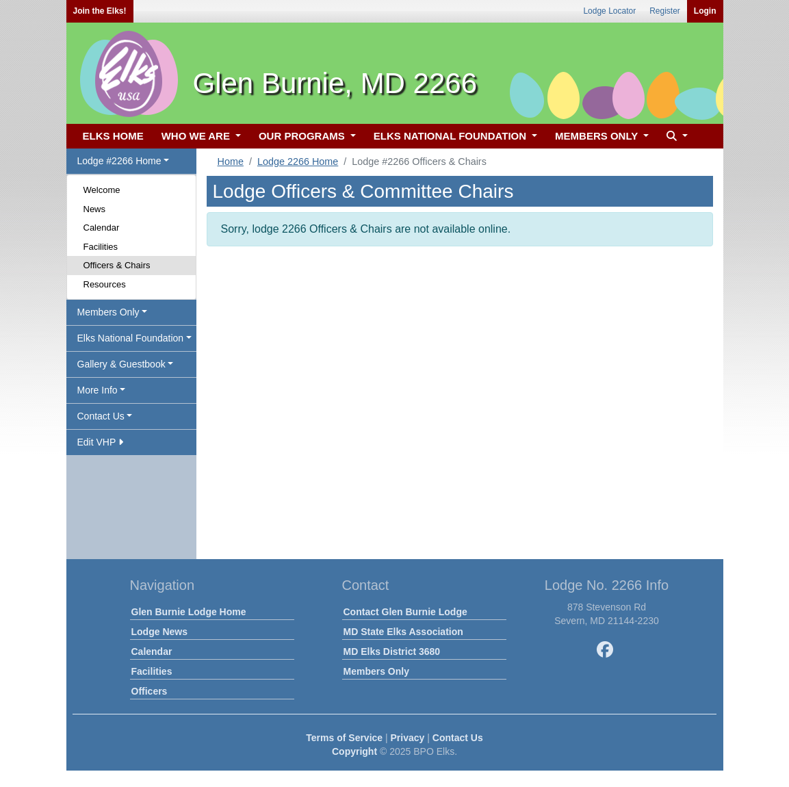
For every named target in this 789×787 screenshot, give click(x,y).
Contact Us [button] (101, 416)
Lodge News (159, 631)
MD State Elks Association (403, 631)
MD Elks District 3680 (392, 651)
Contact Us (457, 737)
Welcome (101, 190)
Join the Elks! (100, 11)
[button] (675, 136)
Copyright (354, 751)
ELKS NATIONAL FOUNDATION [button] (452, 136)
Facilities (100, 247)
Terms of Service (344, 737)
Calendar (101, 227)
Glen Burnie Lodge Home (188, 611)
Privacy (408, 737)
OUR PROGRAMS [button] (303, 136)
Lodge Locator (609, 11)
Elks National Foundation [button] (130, 338)
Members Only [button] (108, 312)
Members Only (376, 671)
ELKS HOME (113, 136)
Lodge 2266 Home (297, 161)
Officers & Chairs (117, 265)
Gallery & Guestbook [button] (121, 364)
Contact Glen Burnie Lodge (405, 611)
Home (231, 161)
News (94, 209)
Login (705, 11)
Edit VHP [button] (100, 442)
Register (664, 11)
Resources (104, 284)
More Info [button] (97, 390)
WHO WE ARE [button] (197, 136)
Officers (149, 691)
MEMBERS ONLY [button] (598, 136)
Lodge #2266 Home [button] (119, 160)
